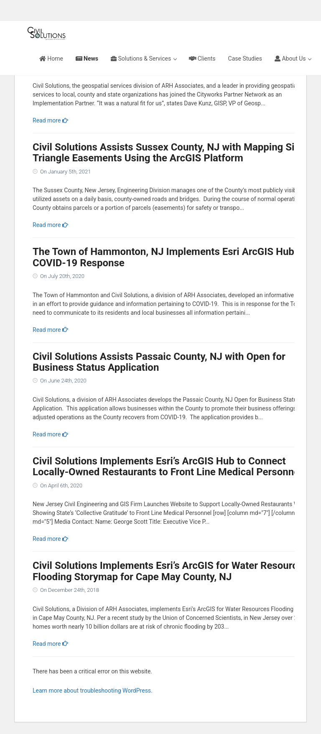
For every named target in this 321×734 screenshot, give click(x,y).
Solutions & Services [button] (144, 58)
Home (51, 58)
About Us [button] (293, 58)
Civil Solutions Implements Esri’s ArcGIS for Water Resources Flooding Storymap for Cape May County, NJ (170, 571)
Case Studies (245, 58)
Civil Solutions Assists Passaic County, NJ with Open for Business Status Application (159, 362)
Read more (50, 120)
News (87, 58)
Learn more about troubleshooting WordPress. (93, 690)
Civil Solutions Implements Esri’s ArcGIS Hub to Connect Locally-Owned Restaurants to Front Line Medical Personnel (167, 466)
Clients (202, 58)
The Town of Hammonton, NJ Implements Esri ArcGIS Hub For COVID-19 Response (172, 257)
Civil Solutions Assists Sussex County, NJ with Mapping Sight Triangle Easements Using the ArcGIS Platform (171, 152)
